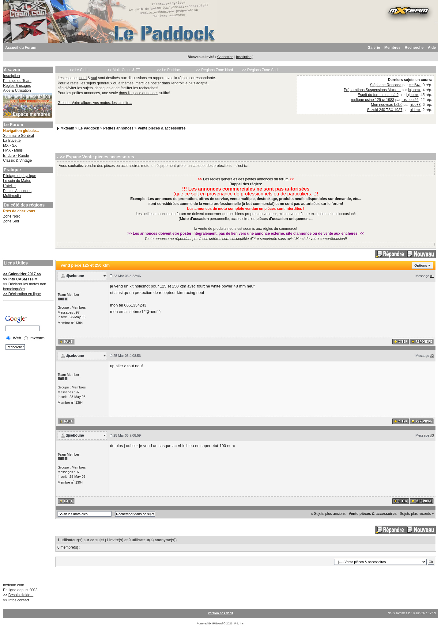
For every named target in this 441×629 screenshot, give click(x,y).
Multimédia (12, 196)
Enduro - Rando (16, 155)
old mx (415, 110)
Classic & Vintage (17, 160)
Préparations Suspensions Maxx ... (372, 90)
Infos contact (18, 600)
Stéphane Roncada (385, 85)
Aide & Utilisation (17, 90)
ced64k (415, 85)
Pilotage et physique (19, 176)
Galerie (374, 47)
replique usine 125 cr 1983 (372, 100)
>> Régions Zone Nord (214, 70)
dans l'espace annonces (138, 93)
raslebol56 (409, 100)
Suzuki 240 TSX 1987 (384, 110)
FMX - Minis (13, 150)
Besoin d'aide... (20, 595)
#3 (432, 435)
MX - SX (10, 145)
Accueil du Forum (20, 47)
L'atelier (9, 186)
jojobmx (414, 90)
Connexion (225, 57)
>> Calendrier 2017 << (22, 274)
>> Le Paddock (169, 70)
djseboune (75, 276)
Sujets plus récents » (417, 513)
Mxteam (67, 128)
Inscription (243, 57)
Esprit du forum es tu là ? (378, 95)
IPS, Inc (239, 623)
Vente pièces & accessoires (162, 128)
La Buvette (12, 140)
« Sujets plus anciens (328, 513)
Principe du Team (17, 81)
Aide (432, 47)
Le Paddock (88, 128)
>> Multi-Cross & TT (123, 70)
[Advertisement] (27, 242)
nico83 (415, 104)
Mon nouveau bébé (386, 104)
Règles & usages (17, 85)
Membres (392, 47)
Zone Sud (11, 221)
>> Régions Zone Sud (260, 70)
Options (420, 265)
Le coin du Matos (17, 181)
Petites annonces (118, 128)
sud (94, 78)
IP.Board (217, 623)
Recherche (414, 47)
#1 (432, 276)
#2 (432, 355)
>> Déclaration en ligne (22, 294)
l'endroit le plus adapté (189, 83)
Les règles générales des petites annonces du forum (245, 179)
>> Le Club (79, 70)
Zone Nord (12, 216)
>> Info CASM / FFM (20, 279)
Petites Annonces (17, 191)
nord (83, 78)
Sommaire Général (18, 135)
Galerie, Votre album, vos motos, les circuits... (95, 103)
